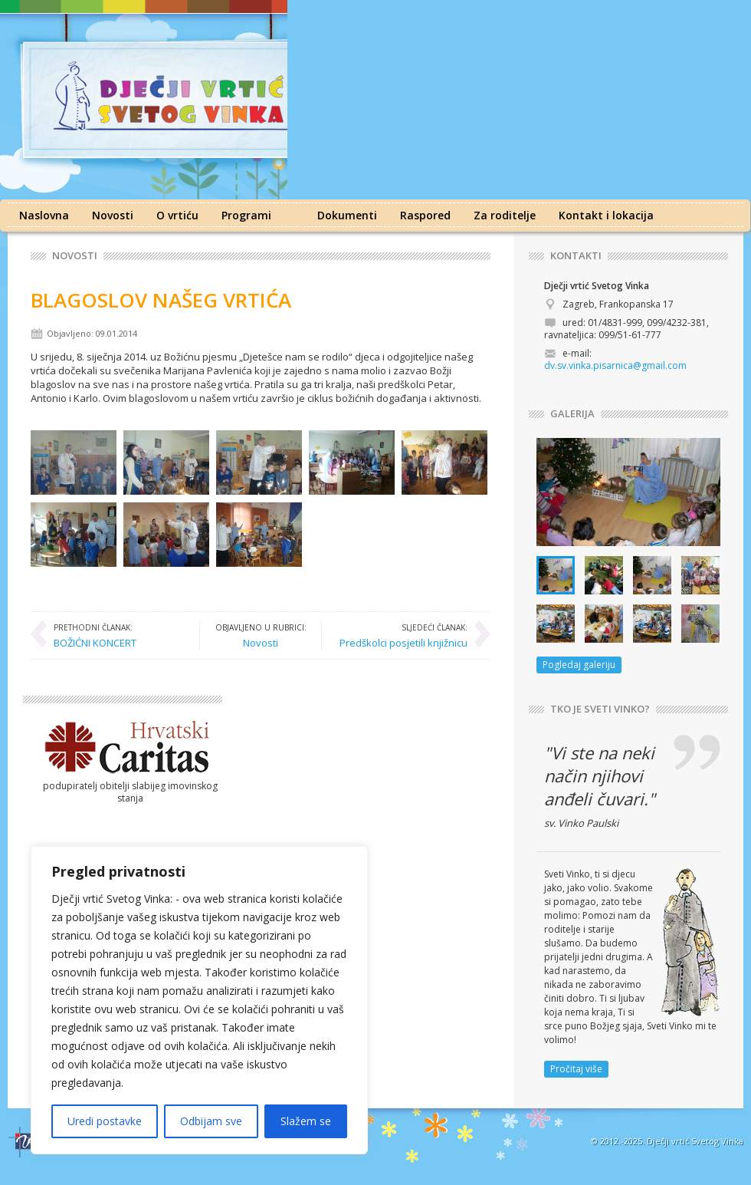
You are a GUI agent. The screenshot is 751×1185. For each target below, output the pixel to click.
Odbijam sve (211, 1121)
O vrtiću (177, 215)
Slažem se (305, 1121)
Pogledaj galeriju (579, 664)
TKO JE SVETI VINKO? (600, 709)
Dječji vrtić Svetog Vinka (695, 1141)
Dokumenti (347, 215)
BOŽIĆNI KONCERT (95, 635)
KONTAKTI (576, 256)
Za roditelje (505, 215)
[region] (199, 1000)
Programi (246, 215)
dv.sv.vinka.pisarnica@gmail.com (615, 365)
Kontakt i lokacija (606, 215)
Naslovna (44, 215)
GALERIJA (572, 414)
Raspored (425, 215)
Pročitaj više (576, 1068)
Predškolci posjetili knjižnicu (403, 635)
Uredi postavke (104, 1121)
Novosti (112, 215)
